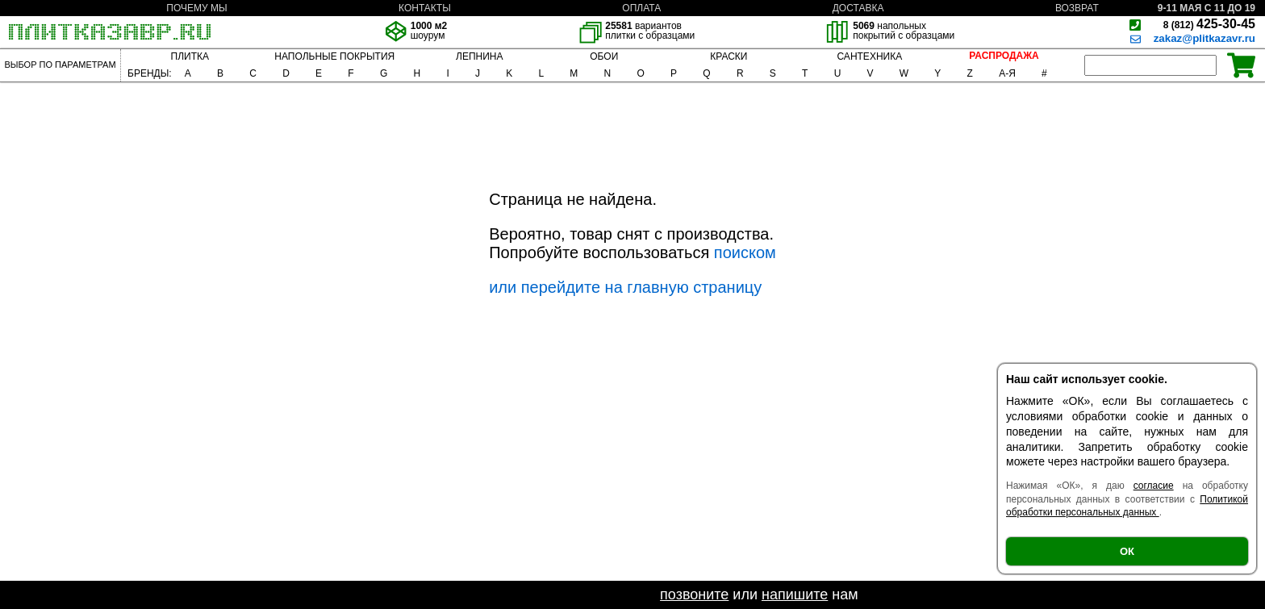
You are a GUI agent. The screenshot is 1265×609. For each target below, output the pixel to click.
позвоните (694, 594)
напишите (795, 594)
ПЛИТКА (190, 56)
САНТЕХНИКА (869, 56)
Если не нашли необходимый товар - (533, 594)
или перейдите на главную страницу (625, 287)
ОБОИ (604, 56)
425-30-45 (1209, 24)
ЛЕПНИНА (479, 56)
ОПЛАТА (641, 8)
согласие (1153, 485)
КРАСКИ (728, 56)
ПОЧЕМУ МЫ (196, 8)
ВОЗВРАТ (1077, 8)
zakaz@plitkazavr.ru (1204, 38)
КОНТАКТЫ (425, 8)
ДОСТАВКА (858, 8)
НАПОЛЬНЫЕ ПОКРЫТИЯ (334, 56)
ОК (1127, 551)
